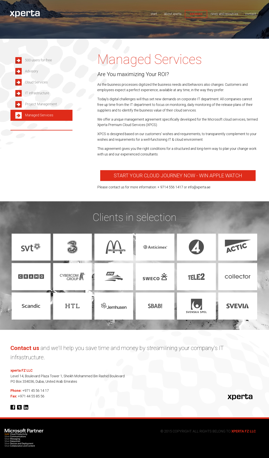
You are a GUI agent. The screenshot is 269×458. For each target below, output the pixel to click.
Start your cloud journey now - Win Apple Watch (178, 175)
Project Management (41, 104)
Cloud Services (36, 82)
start (154, 14)
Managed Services (39, 115)
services (196, 14)
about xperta (172, 14)
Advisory (31, 71)
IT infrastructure (37, 93)
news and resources (224, 14)
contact (250, 14)
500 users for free (38, 60)
